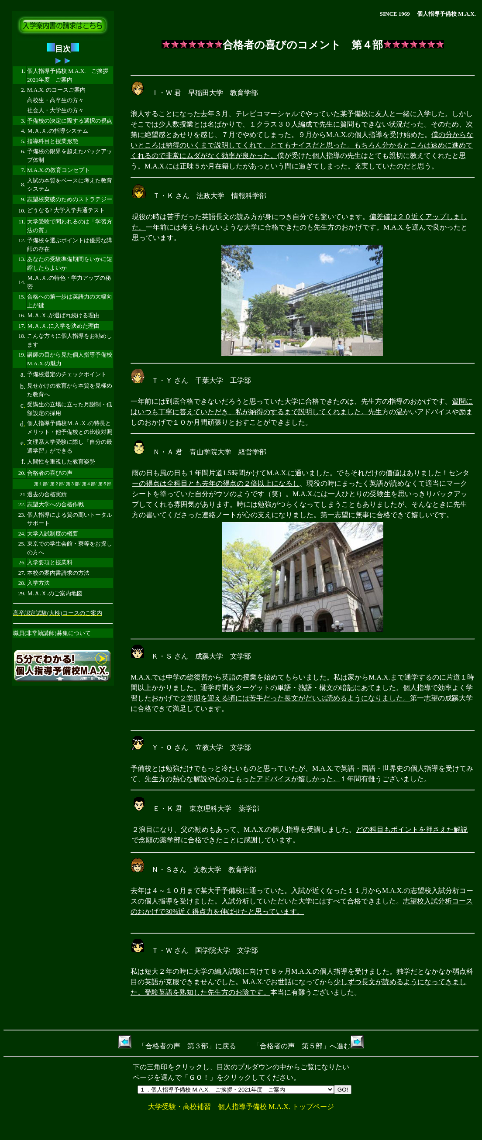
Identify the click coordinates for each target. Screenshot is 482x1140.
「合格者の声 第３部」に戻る (177, 1046)
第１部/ (41, 483)
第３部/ (73, 483)
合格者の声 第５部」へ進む (312, 1046)
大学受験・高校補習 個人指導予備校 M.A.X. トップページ (241, 1106)
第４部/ (89, 483)
